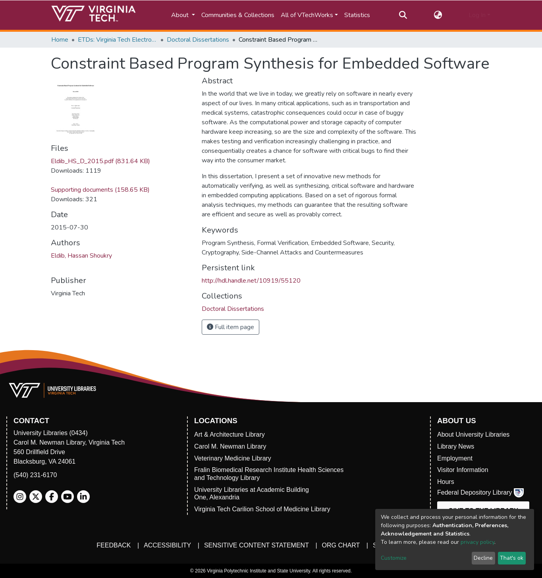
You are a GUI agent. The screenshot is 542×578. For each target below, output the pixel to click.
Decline (483, 558)
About (180, 15)
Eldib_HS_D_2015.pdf (100, 161)
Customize (394, 558)
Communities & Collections (237, 15)
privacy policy (477, 542)
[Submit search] (403, 15)
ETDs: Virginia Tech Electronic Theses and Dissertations (117, 39)
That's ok (511, 558)
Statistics (357, 15)
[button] (438, 15)
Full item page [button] (230, 327)
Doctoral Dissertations (198, 39)
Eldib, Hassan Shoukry (81, 255)
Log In (477, 15)
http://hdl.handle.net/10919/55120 (251, 280)
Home (59, 39)
